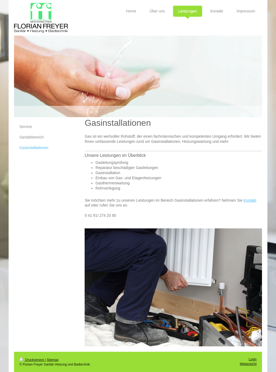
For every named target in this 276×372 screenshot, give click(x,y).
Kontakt (249, 200)
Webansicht (248, 364)
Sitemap (52, 360)
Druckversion (32, 360)
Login (253, 359)
